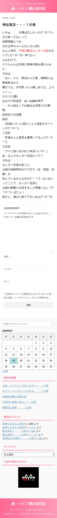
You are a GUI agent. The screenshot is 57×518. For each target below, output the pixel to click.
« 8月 (5, 371)
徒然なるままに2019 (13, 423)
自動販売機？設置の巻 (14, 396)
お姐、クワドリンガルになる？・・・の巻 (25, 385)
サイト (7, 281)
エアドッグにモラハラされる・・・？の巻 (25, 391)
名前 (6, 256)
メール (8, 269)
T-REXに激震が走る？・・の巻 (19, 402)
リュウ (34, 434)
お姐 (32, 431)
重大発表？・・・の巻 (14, 431)
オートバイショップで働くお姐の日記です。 (28, 510)
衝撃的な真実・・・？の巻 (16, 407)
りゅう (32, 427)
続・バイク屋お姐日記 (29, 9)
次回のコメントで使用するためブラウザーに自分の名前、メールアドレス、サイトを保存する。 (27, 296)
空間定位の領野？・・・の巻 (18, 438)
